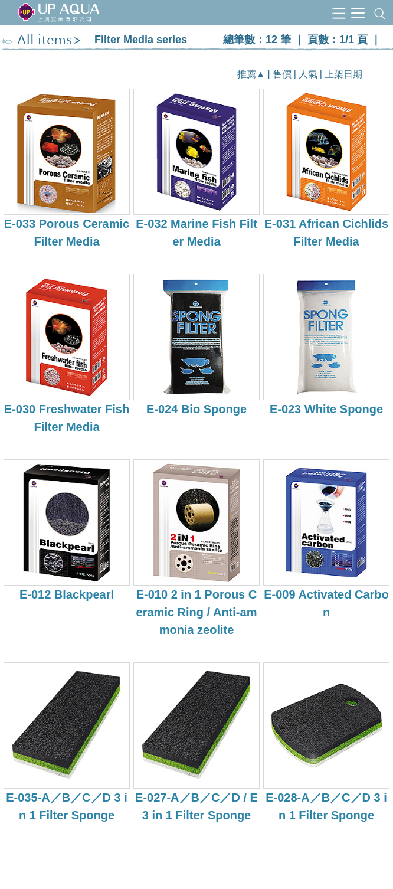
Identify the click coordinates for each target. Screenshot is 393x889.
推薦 (246, 74)
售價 (282, 74)
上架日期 (343, 74)
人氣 (308, 74)
